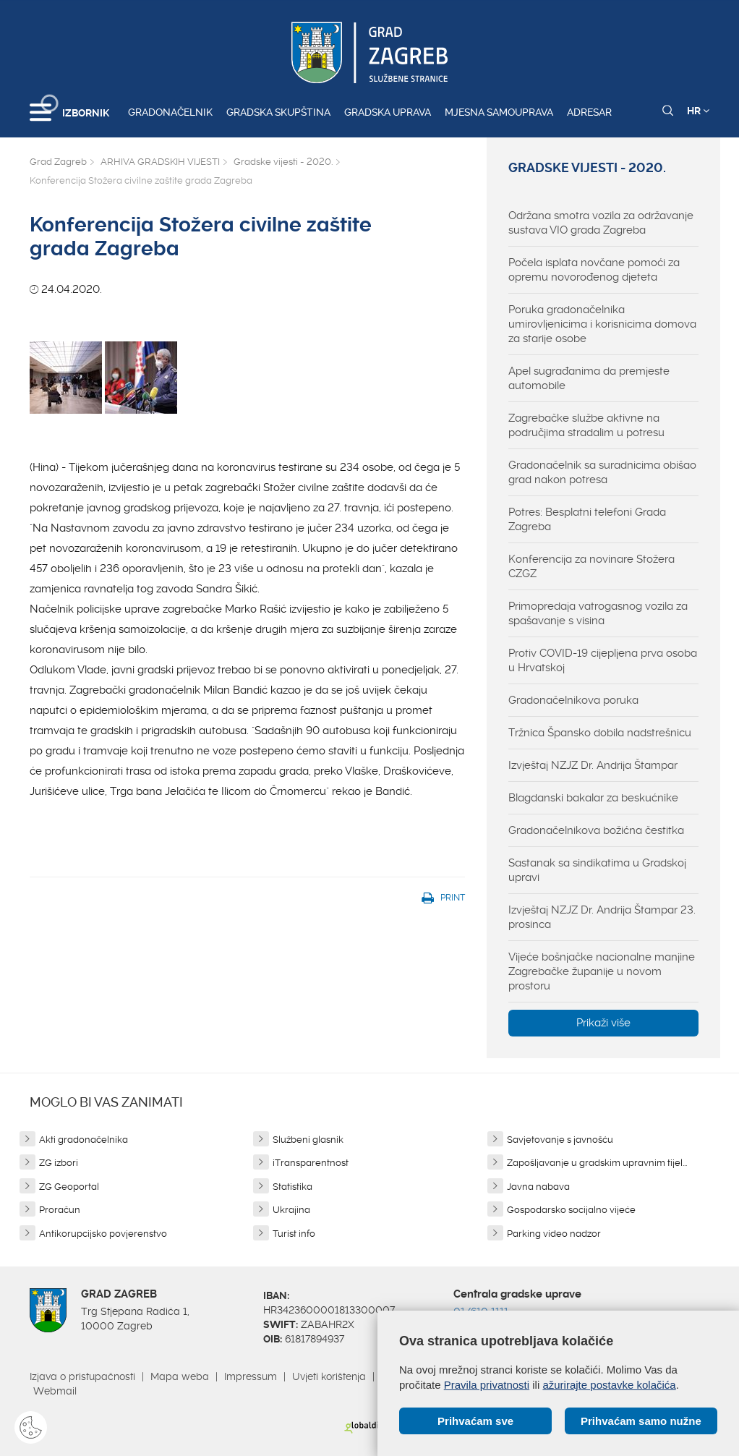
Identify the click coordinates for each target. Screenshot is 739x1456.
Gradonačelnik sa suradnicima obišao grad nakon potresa (602, 472)
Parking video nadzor (554, 1233)
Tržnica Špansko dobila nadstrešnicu (599, 732)
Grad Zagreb (58, 161)
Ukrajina (291, 1209)
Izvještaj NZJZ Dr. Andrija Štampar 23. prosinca (602, 917)
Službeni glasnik (308, 1139)
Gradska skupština (278, 112)
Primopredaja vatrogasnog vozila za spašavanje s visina (598, 613)
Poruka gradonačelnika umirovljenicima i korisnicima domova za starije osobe (602, 324)
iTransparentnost (311, 1162)
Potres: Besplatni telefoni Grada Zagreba (587, 519)
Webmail (55, 1391)
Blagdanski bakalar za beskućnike (593, 797)
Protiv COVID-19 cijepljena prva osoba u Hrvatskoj (602, 660)
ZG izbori (58, 1162)
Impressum (250, 1376)
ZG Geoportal (69, 1186)
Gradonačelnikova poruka (573, 700)
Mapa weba (179, 1376)
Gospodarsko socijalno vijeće (571, 1209)
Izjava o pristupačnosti (82, 1376)
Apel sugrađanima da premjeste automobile (589, 378)
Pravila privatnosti (486, 1385)
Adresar (589, 112)
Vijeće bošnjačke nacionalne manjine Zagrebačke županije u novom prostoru (601, 971)
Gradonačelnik (170, 112)
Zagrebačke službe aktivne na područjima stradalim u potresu (586, 425)
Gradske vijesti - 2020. (283, 161)
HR (698, 110)
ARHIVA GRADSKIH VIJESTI (160, 161)
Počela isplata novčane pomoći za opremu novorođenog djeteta (594, 270)
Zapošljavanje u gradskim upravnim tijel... (597, 1162)
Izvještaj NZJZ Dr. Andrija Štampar (593, 765)
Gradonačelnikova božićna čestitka (596, 830)
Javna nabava (538, 1186)
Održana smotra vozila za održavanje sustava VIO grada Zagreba (600, 223)
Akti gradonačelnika (83, 1139)
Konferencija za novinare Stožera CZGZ (591, 566)
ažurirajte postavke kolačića (608, 1385)
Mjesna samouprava (499, 112)
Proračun (59, 1209)
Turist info (294, 1233)
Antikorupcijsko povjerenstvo (103, 1233)
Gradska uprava (387, 112)
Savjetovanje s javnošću (560, 1139)
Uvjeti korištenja (329, 1376)
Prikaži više (603, 1022)
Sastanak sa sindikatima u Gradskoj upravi (597, 870)
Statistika (292, 1186)
